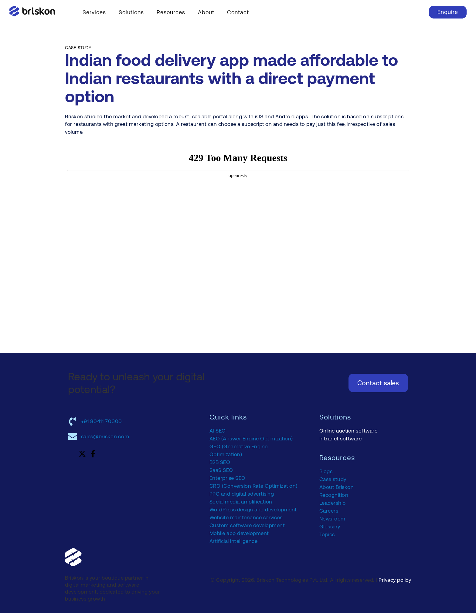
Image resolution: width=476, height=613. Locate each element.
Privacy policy (395, 580)
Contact (238, 12)
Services (94, 12)
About (206, 12)
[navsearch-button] (415, 11)
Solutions (131, 12)
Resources (171, 12)
